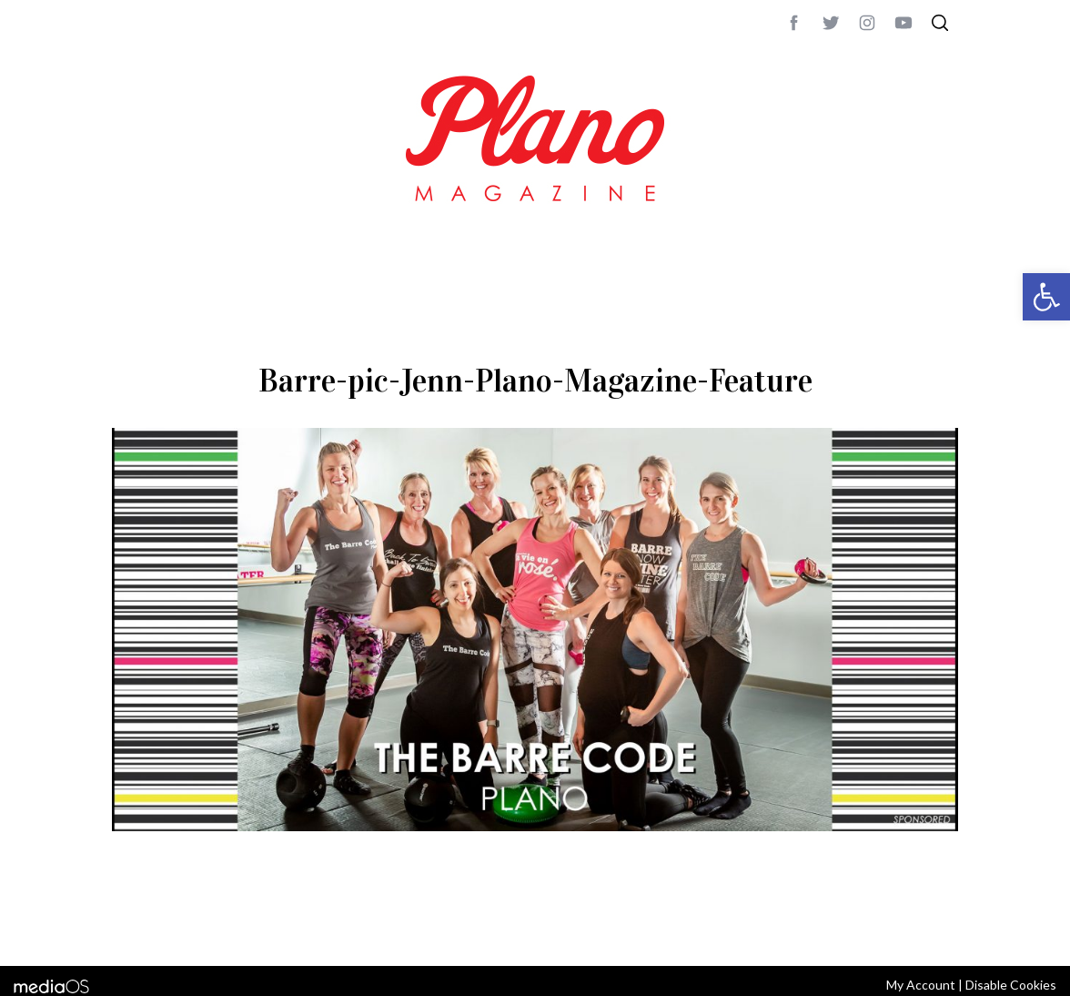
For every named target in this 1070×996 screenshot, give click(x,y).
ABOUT (131, 927)
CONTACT (185, 927)
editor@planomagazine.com (657, 927)
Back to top (908, 928)
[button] (1046, 296)
